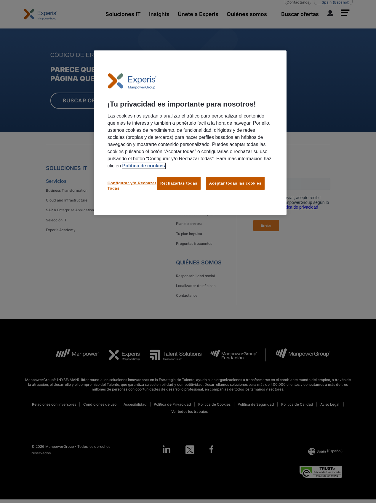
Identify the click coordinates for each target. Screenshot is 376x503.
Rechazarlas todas (178, 183)
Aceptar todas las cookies (235, 183)
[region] (190, 132)
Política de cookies (143, 165)
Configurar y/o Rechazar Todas (132, 186)
